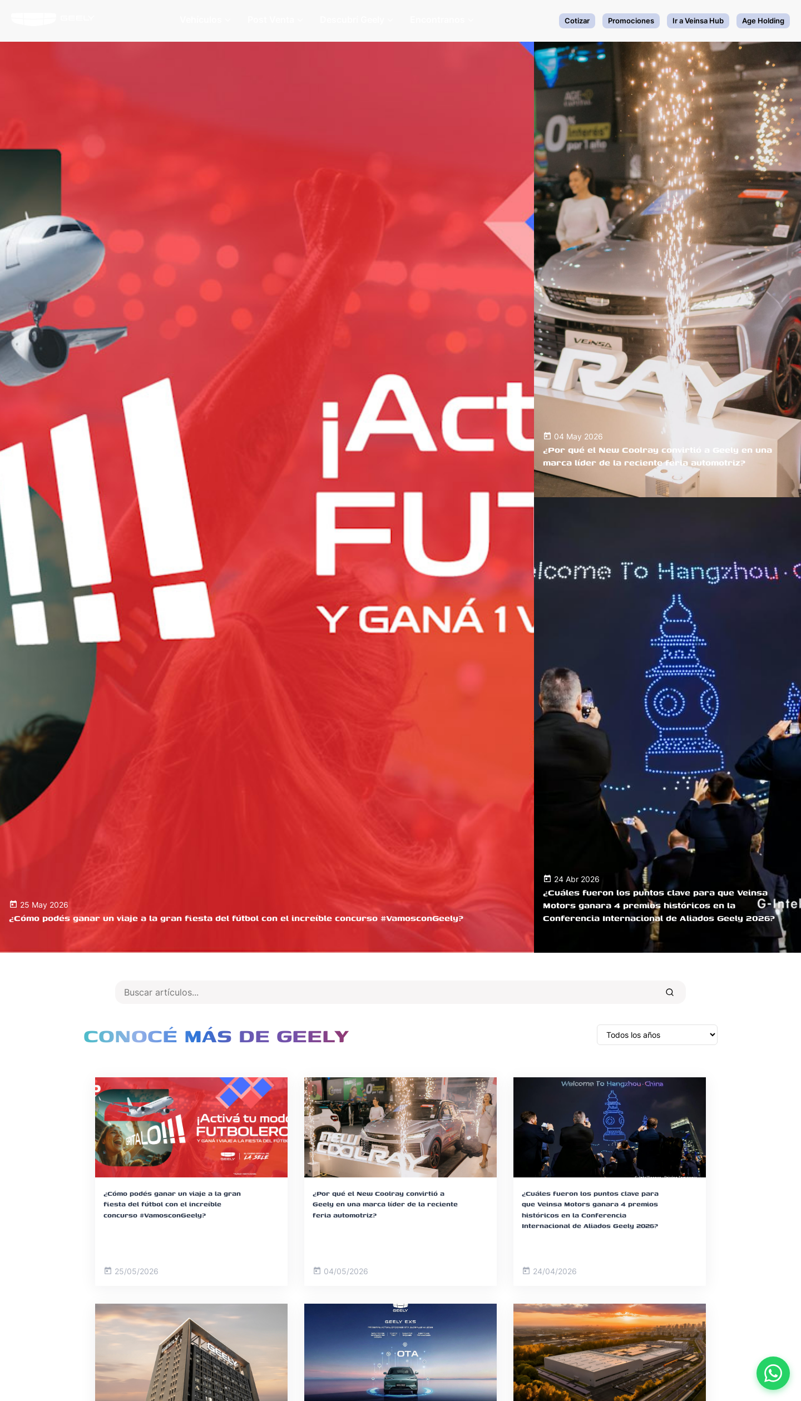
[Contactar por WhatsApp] (773, 1373)
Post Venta (275, 19)
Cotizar (577, 20)
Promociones (631, 20)
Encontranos (442, 19)
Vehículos (205, 19)
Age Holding (763, 20)
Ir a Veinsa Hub (698, 20)
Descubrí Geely (356, 19)
